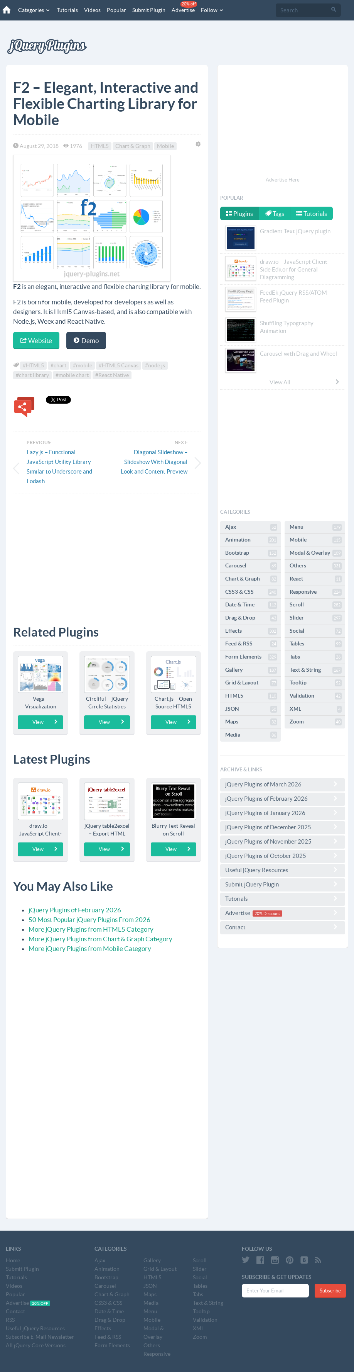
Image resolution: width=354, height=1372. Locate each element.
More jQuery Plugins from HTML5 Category (91, 929)
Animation (251, 540)
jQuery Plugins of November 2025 (282, 841)
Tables (316, 643)
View (45, 722)
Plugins (239, 213)
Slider (316, 618)
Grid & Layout (251, 682)
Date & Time (251, 604)
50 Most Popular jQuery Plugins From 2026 (89, 919)
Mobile (165, 146)
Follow (212, 10)
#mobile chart (72, 375)
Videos (92, 10)
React (316, 579)
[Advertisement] (107, 554)
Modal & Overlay (316, 553)
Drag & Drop (251, 618)
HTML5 (100, 146)
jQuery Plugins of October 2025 (282, 855)
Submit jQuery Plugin (282, 884)
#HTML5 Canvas (118, 365)
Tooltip (316, 682)
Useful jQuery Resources (282, 869)
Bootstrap (251, 553)
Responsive (316, 592)
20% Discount (267, 913)
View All (305, 382)
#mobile (82, 365)
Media (251, 735)
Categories (34, 10)
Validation (316, 696)
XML (316, 709)
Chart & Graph (132, 146)
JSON (251, 709)
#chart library (32, 375)
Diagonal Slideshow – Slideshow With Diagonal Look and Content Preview (154, 462)
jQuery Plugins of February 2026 (75, 910)
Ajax (251, 527)
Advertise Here (283, 180)
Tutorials (67, 10)
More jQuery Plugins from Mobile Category (90, 948)
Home (13, 1260)
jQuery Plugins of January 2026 (282, 812)
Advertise (184, 7)
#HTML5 (33, 365)
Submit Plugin (148, 10)
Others (316, 565)
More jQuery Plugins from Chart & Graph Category (100, 938)
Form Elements (251, 657)
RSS (10, 1320)
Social (316, 631)
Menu (316, 527)
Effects (251, 631)
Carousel (251, 565)
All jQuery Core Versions (36, 1345)
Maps (251, 721)
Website (36, 340)
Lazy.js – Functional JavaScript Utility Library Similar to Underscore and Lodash (59, 466)
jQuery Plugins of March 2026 (282, 784)
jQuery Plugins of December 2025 (282, 827)
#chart (58, 365)
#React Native (112, 375)
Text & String (316, 670)
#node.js (155, 365)
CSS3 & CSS (251, 592)
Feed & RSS (251, 643)
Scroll (316, 604)
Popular (116, 10)
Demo (86, 340)
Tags (275, 213)
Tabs (316, 657)
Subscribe (330, 1291)
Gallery (251, 670)
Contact (282, 927)
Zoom (316, 721)
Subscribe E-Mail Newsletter (40, 1337)
